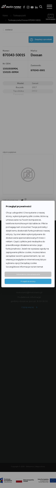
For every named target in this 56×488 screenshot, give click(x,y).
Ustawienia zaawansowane (28, 274)
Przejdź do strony (28, 281)
